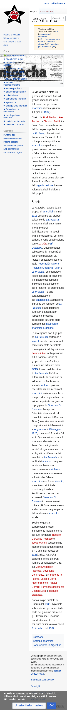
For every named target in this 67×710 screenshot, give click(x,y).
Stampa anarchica (43, 640)
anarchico (37, 108)
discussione (44, 34)
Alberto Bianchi (40, 582)
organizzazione (44, 185)
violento (59, 481)
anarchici (48, 211)
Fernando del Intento (52, 586)
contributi (42, 36)
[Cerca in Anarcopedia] (58, 18)
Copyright (35, 686)
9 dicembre (38, 628)
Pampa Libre (39, 353)
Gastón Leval (39, 590)
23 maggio (55, 429)
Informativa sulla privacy (42, 680)
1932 (46, 112)
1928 (34, 433)
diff (40, 39)
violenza (45, 385)
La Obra (43, 243)
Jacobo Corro (48, 578)
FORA (56, 267)
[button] (29, 705)
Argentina (39, 429)
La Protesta (38, 133)
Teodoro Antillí (52, 121)
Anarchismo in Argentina (47, 645)
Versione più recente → (48, 45)
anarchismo (42, 299)
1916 (34, 215)
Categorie (38, 637)
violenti (35, 341)
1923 (34, 554)
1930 (47, 604)
